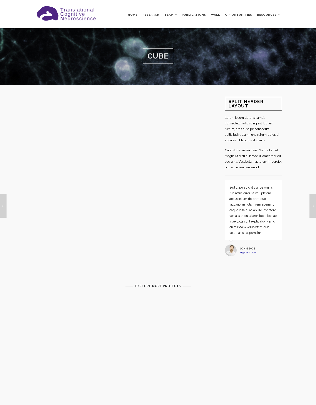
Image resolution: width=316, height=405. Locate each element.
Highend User (248, 252)
